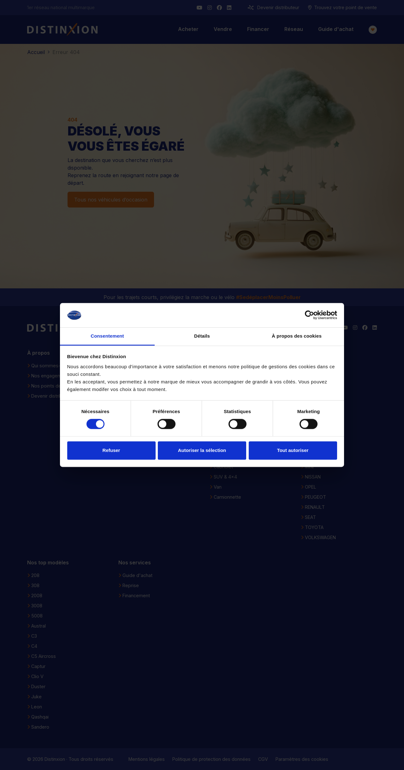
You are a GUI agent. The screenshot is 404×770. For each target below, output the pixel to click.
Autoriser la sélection (202, 450)
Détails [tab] (202, 336)
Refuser (111, 450)
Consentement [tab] (107, 336)
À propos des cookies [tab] (297, 336)
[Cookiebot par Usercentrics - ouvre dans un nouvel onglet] (309, 315)
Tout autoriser (293, 450)
